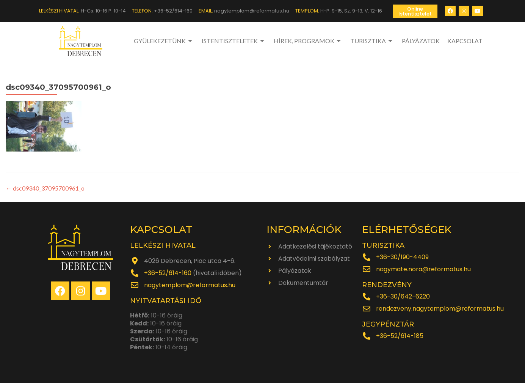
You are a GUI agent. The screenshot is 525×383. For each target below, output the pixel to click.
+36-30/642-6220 (403, 296)
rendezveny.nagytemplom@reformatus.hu (440, 308)
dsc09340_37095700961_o (45, 188)
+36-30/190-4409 (402, 257)
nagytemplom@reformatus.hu (189, 285)
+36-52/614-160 (167, 273)
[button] (415, 11)
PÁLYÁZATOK (421, 40)
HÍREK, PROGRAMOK (308, 40)
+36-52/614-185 (399, 335)
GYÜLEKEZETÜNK (164, 40)
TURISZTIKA (372, 40)
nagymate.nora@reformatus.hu (423, 269)
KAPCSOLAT (465, 40)
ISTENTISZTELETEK (234, 40)
